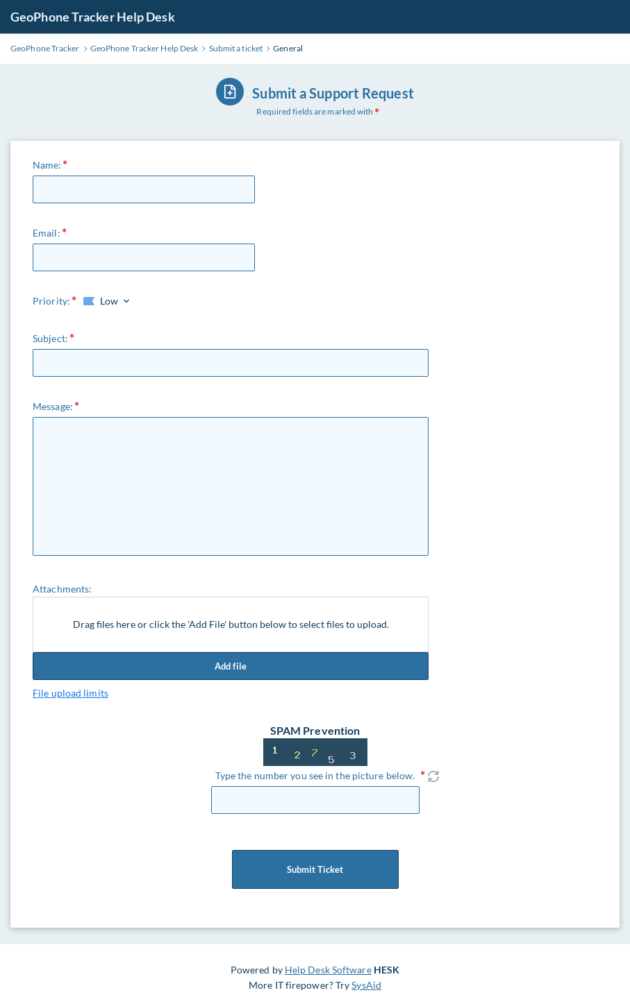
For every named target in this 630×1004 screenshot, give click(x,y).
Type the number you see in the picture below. (315, 775)
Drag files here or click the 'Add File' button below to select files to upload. (231, 624)
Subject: (50, 338)
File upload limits (70, 693)
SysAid (366, 985)
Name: (47, 165)
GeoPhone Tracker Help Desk (92, 16)
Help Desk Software (328, 970)
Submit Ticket (315, 869)
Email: (46, 233)
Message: (53, 406)
